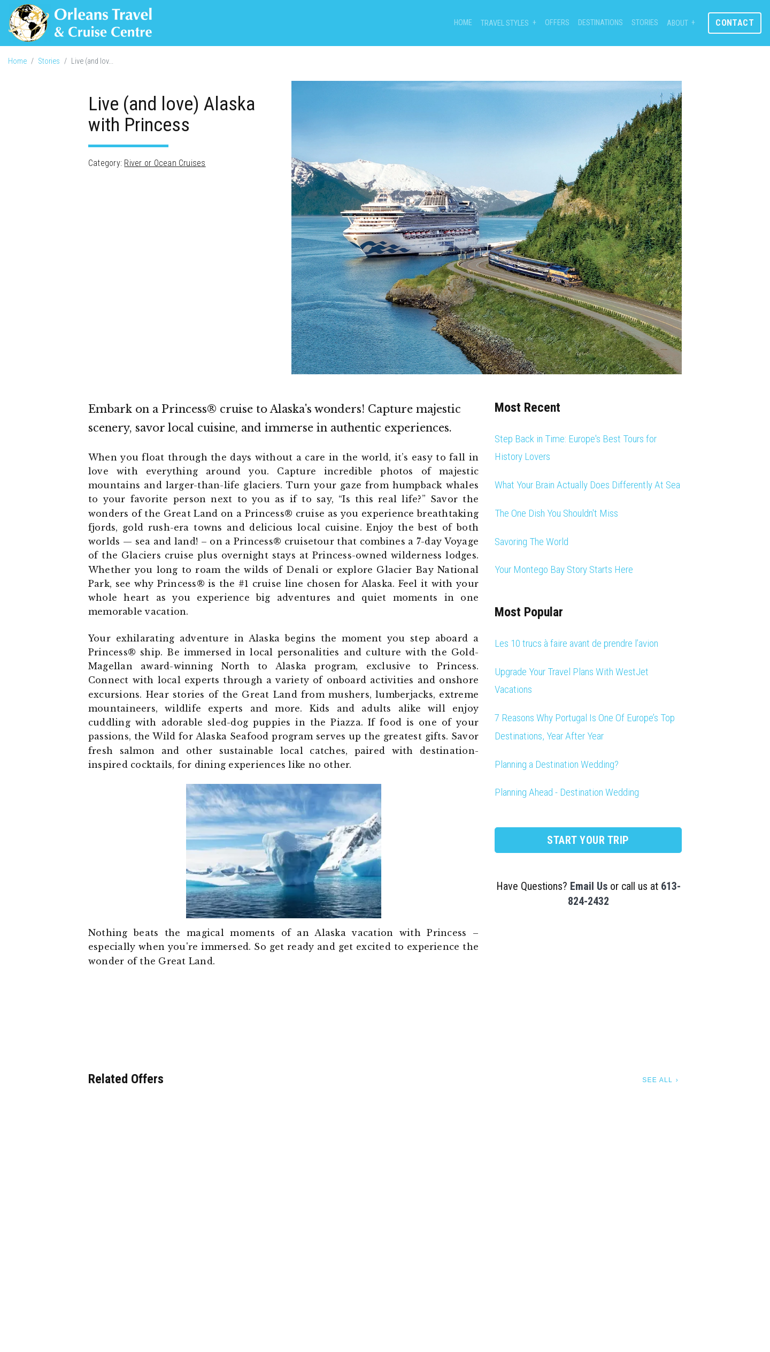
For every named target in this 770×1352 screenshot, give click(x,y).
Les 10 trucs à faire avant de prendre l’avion (576, 643)
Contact (734, 23)
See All (657, 1080)
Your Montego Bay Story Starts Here (564, 569)
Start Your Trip (588, 840)
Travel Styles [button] (505, 23)
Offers (557, 22)
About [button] (677, 23)
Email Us (588, 886)
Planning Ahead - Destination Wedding (567, 792)
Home (463, 22)
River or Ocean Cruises (164, 163)
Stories (645, 22)
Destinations (600, 22)
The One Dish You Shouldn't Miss (556, 513)
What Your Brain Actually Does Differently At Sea (587, 485)
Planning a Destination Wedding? (557, 764)
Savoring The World (531, 541)
